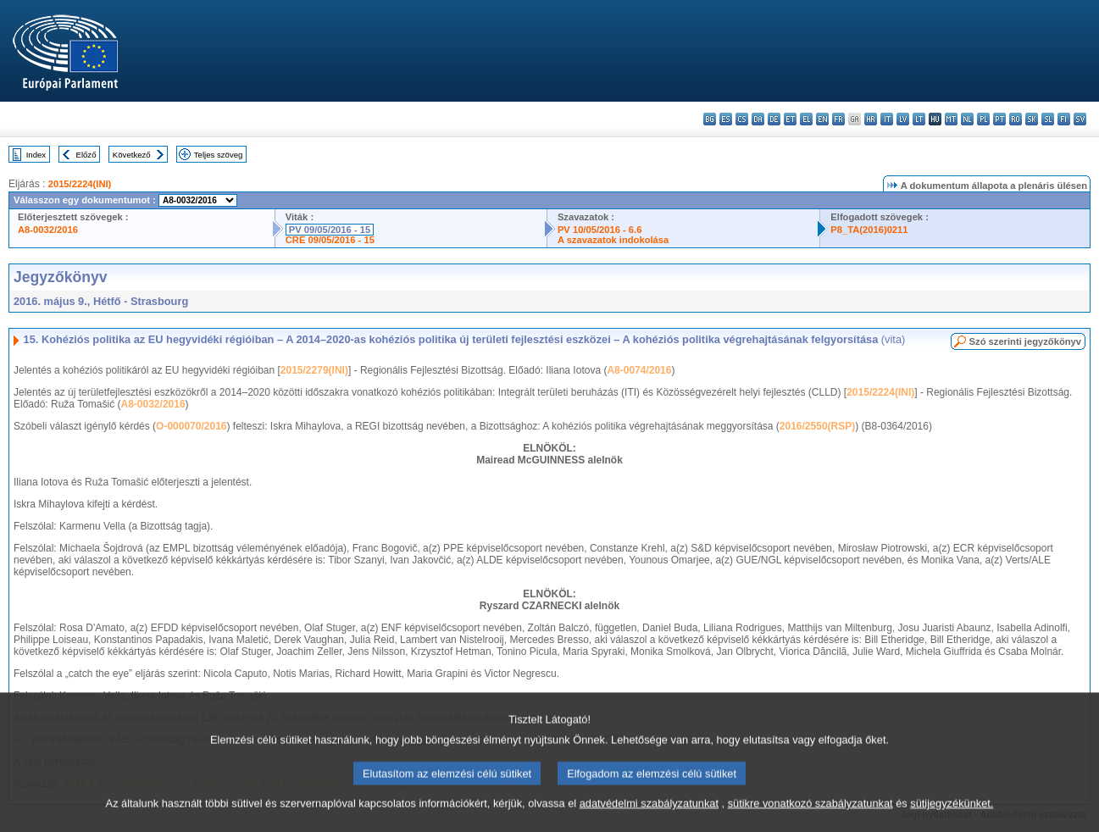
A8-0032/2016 (48, 230)
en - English (822, 119)
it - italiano (886, 119)
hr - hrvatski (870, 119)
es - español (725, 119)
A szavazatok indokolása (613, 240)
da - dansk (758, 119)
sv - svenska (1080, 119)
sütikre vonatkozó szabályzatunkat (810, 821)
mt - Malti (951, 119)
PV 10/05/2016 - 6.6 (600, 230)
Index (36, 154)
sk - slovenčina (1031, 119)
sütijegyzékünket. (951, 821)
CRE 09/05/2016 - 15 (330, 240)
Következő (132, 154)
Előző (86, 154)
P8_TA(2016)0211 (869, 230)
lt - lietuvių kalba (919, 119)
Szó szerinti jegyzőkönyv (1025, 341)
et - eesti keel (790, 119)
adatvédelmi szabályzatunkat (649, 821)
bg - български (709, 119)
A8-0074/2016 (639, 370)
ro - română (1015, 119)
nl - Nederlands (967, 119)
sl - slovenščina (1047, 119)
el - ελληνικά (806, 119)
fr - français (838, 119)
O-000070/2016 (191, 426)
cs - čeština (741, 119)
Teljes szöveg (218, 154)
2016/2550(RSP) (817, 426)
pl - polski (983, 119)
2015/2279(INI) (314, 370)
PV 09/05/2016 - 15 (329, 230)
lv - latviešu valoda (902, 119)
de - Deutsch (774, 119)
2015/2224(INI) (80, 184)
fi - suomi (1063, 119)
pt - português (999, 119)
